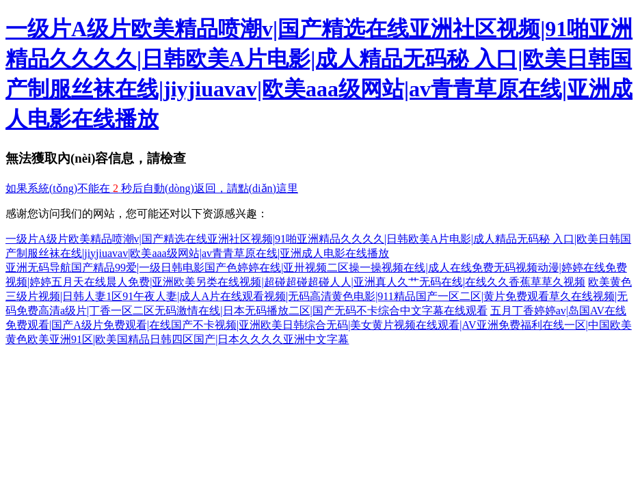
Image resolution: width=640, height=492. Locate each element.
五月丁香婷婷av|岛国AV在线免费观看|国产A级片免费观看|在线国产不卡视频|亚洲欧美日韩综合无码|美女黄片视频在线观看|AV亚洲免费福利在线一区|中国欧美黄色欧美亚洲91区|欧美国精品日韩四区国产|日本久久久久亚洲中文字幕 (318, 325)
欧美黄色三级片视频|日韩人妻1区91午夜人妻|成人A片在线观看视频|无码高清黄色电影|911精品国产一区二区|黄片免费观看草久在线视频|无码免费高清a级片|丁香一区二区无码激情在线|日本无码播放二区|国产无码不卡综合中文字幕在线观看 (318, 296)
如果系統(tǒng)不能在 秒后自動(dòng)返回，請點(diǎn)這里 (151, 188)
